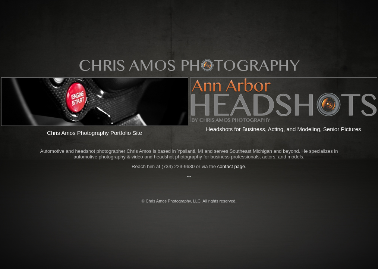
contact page (231, 166)
